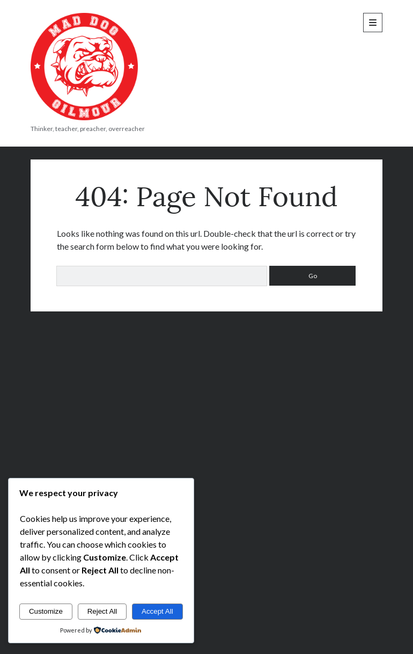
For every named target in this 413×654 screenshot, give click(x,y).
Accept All (157, 611)
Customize (46, 611)
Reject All (102, 611)
